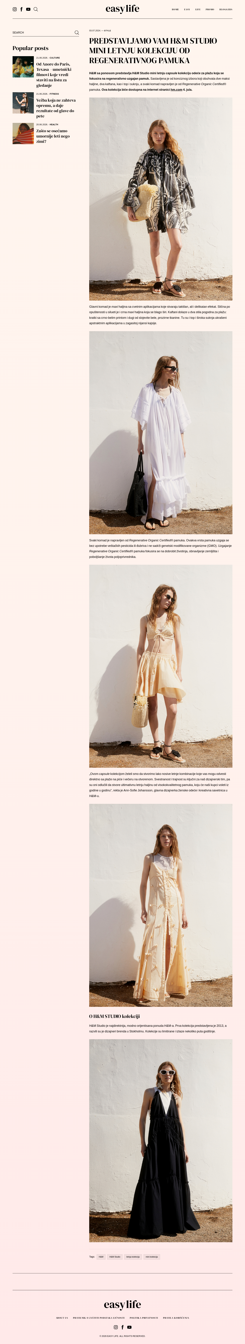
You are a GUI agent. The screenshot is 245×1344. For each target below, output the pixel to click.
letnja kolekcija (133, 1257)
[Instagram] (15, 9)
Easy (187, 9)
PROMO (210, 9)
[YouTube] (28, 9)
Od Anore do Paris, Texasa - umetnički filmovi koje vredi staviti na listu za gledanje (53, 74)
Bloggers (226, 9)
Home (175, 9)
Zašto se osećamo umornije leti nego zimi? (53, 136)
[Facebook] (21, 9)
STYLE (107, 31)
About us (62, 1317)
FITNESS (54, 94)
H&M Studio (114, 1257)
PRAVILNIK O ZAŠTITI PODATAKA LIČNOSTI (99, 1317)
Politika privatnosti (144, 1317)
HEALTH (54, 124)
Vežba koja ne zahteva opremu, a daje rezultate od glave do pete (56, 108)
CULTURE (55, 58)
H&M (101, 1257)
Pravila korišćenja (176, 1317)
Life (198, 9)
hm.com (176, 90)
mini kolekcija (152, 1257)
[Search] (36, 9)
